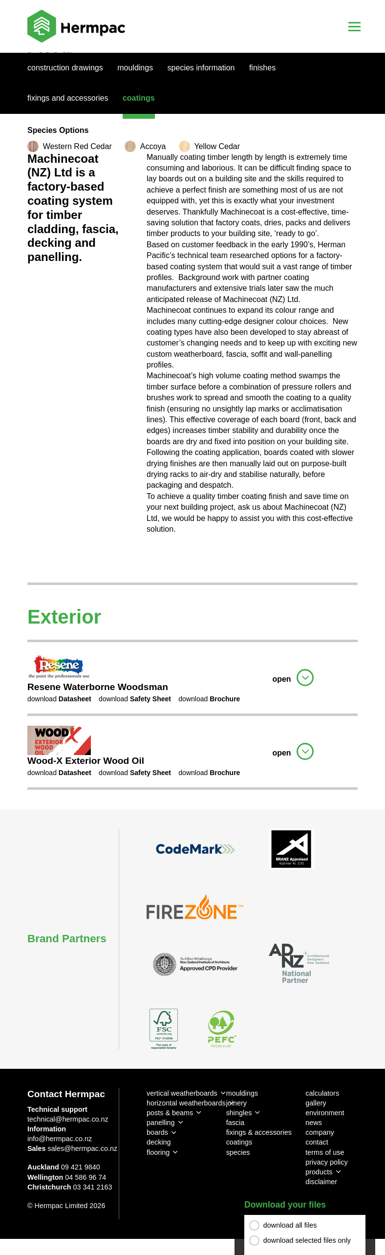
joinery (236, 1103)
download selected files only (307, 1240)
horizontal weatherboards (186, 1103)
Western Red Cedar (77, 146)
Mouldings (135, 68)
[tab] (192, 677)
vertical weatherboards (182, 1093)
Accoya (153, 146)
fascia (235, 1122)
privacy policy (326, 1162)
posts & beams (170, 1113)
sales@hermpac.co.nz (83, 1148)
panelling (161, 1122)
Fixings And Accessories (67, 98)
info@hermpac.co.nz (59, 1139)
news (313, 1122)
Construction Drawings (65, 68)
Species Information (201, 68)
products (318, 1172)
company (319, 1132)
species (238, 1152)
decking (159, 1142)
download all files (290, 1225)
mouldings (242, 1093)
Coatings (139, 98)
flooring (158, 1152)
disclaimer (321, 1182)
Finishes (262, 68)
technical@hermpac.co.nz (67, 1119)
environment (324, 1113)
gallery (315, 1103)
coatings (239, 1142)
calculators (322, 1093)
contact (316, 1142)
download (59, 699)
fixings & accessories (259, 1132)
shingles (239, 1113)
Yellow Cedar (217, 146)
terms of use (324, 1152)
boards (157, 1132)
